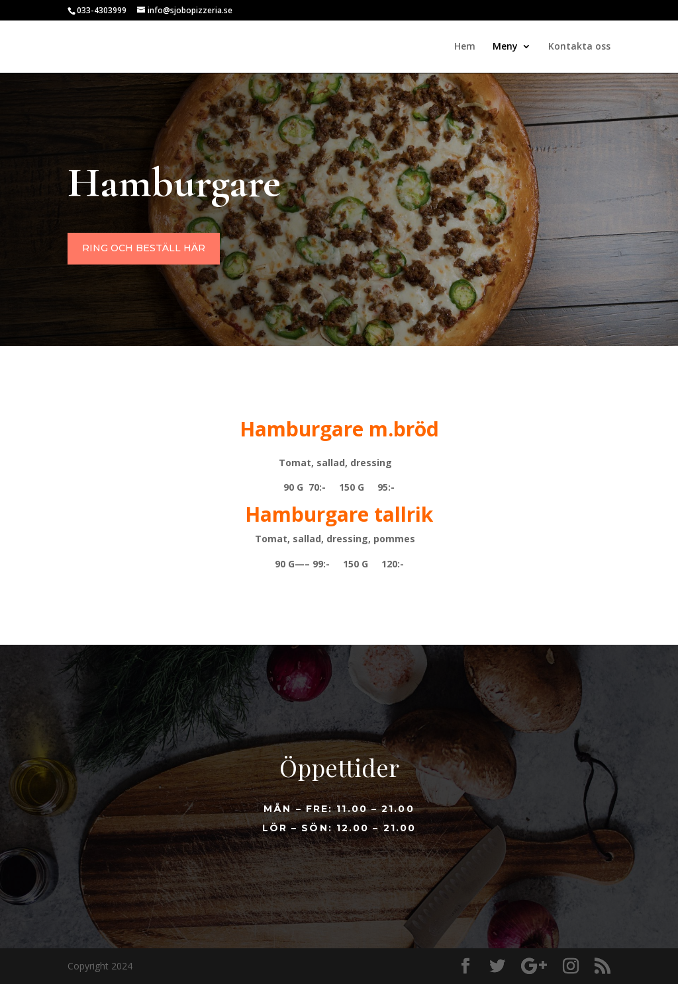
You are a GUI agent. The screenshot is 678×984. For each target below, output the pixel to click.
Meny (505, 47)
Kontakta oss (579, 47)
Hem (464, 47)
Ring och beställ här (256, 258)
